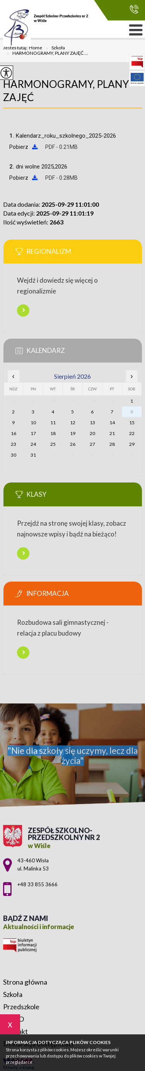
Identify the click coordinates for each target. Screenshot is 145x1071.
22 (132, 433)
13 (92, 422)
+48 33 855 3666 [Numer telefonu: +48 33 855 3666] (37, 884)
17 (33, 433)
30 (13, 455)
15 (132, 422)
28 (112, 444)
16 (13, 433)
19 (72, 433)
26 (72, 444)
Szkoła (53, 48)
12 (72, 422)
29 (132, 444)
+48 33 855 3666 (134, 9)
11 (53, 422)
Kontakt (15, 1031)
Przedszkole (21, 1006)
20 (92, 433)
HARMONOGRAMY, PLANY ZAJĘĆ (66, 90)
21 (112, 433)
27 (92, 444)
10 (33, 422)
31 (33, 455)
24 (33, 444)
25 (53, 444)
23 (13, 444)
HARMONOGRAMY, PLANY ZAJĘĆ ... (45, 53)
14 (112, 422)
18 (53, 433)
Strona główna (25, 982)
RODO (13, 1019)
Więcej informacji (23, 310)
